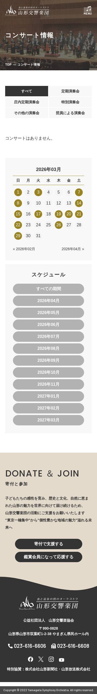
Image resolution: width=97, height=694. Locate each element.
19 (58, 214)
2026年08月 (48, 348)
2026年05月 (48, 312)
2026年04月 (48, 300)
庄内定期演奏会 (26, 102)
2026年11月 (48, 384)
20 (68, 214)
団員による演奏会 (70, 113)
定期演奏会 (70, 91)
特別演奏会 (70, 102)
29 (18, 236)
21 (79, 214)
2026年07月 (48, 336)
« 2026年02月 (24, 249)
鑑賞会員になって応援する (48, 557)
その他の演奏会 (26, 113)
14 (79, 203)
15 (18, 214)
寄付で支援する (48, 544)
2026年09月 (48, 360)
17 (38, 214)
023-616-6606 (27, 646)
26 (58, 225)
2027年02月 (48, 408)
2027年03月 (48, 420)
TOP (8, 64)
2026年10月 (48, 372)
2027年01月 (48, 396)
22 (18, 225)
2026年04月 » (73, 249)
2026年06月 (48, 324)
